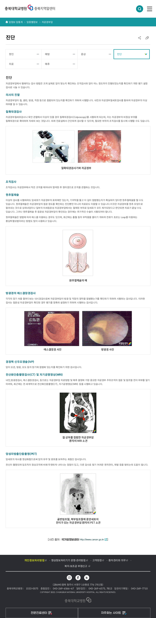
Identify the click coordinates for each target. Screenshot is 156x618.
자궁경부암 (47, 22)
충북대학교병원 (30, 7)
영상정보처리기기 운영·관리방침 (68, 560)
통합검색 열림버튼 (139, 9)
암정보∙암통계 (16, 22)
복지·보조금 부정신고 (76, 566)
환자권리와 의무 (117, 560)
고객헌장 (97, 560)
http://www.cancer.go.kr (93, 539)
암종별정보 (32, 22)
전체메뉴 (150, 9)
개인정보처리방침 (34, 560)
